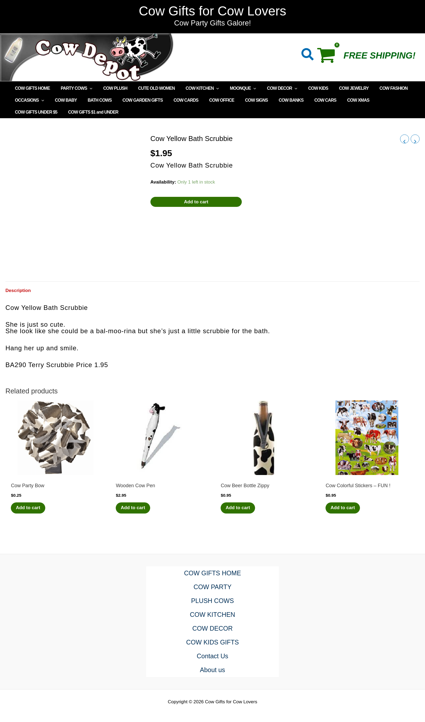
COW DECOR (268, 88)
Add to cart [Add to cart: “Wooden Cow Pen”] (133, 508)
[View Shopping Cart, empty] (329, 57)
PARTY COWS (73, 88)
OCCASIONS (28, 100)
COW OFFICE (209, 100)
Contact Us (213, 656)
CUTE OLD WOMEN (148, 88)
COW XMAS (338, 100)
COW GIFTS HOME (31, 88)
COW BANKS (274, 100)
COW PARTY (212, 587)
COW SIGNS (242, 100)
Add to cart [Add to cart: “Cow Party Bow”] (28, 508)
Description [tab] (18, 290)
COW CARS (307, 100)
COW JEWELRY (335, 88)
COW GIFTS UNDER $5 (378, 100)
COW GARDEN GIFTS (135, 100)
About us (213, 670)
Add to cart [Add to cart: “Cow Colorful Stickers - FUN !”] (343, 508)
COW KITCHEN (192, 88)
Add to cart (196, 201)
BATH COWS (94, 100)
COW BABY (63, 100)
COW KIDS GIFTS (213, 642)
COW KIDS (302, 88)
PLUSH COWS (212, 601)
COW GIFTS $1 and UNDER (39, 112)
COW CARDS (176, 100)
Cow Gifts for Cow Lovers (212, 11)
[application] (86, 88)
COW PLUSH (110, 88)
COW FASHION (373, 88)
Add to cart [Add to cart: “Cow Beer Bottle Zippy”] (238, 508)
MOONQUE (231, 88)
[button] (307, 55)
